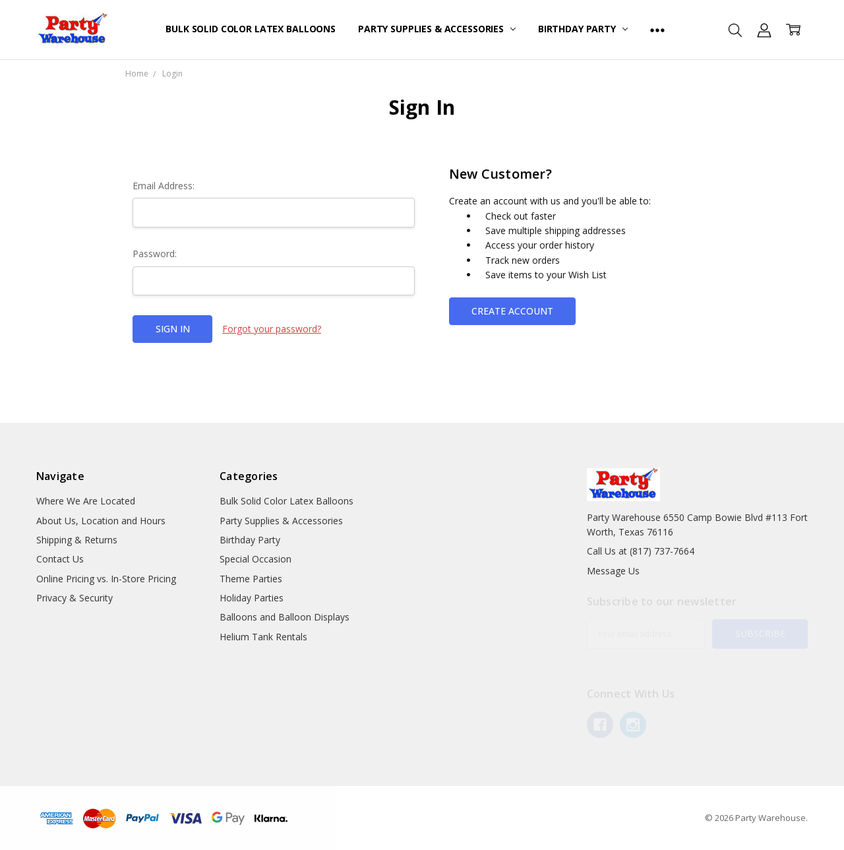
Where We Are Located (85, 501)
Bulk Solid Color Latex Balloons (251, 28)
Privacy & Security (74, 598)
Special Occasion (255, 559)
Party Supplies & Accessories (437, 28)
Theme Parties (251, 578)
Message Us (613, 570)
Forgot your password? (271, 328)
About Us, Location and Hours (101, 520)
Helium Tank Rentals (263, 636)
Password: (155, 253)
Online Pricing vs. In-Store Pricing (106, 578)
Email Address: (164, 185)
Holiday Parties (252, 598)
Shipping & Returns (76, 539)
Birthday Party (583, 28)
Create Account (512, 311)
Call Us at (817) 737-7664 (640, 551)
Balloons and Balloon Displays (284, 617)
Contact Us (60, 559)
